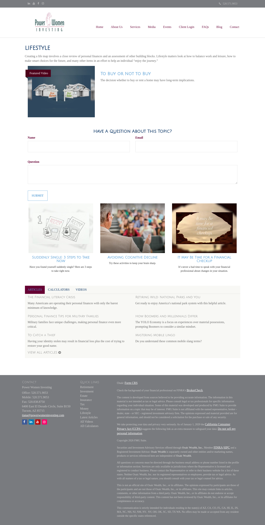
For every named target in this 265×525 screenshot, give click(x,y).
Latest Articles (89, 417)
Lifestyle (85, 413)
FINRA (218, 447)
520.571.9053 (228, 3)
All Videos (86, 421)
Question (33, 161)
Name (31, 137)
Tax (82, 404)
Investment (86, 391)
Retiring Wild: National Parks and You (167, 297)
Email (139, 137)
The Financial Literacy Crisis (51, 297)
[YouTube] (34, 3)
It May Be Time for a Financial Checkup (204, 259)
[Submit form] (38, 196)
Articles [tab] (35, 289)
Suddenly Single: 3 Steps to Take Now (61, 259)
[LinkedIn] (29, 3)
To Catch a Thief (41, 335)
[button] (116, 22)
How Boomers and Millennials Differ (166, 316)
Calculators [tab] (59, 289)
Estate (83, 395)
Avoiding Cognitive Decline (132, 257)
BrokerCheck (195, 390)
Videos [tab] (81, 289)
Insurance (86, 399)
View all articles (44, 352)
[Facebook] (38, 3)
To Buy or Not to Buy (125, 74)
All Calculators (89, 426)
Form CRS (131, 382)
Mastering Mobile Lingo (155, 335)
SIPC (226, 447)
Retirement (86, 387)
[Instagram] (43, 3)
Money (84, 408)
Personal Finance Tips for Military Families (63, 316)
